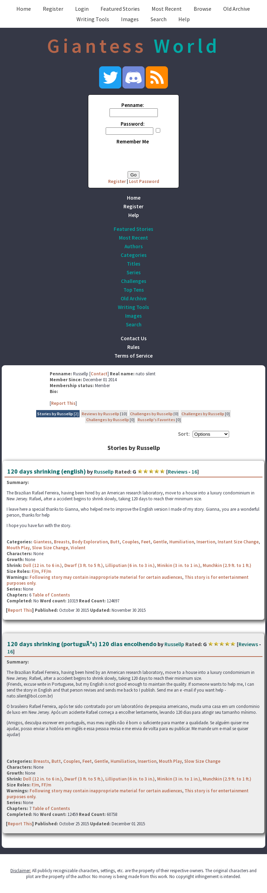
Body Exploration (90, 542)
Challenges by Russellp (151, 413)
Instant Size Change (238, 542)
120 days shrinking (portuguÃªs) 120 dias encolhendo (81, 644)
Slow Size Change (50, 548)
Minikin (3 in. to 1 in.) (178, 565)
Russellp (104, 471)
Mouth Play (18, 548)
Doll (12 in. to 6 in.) (42, 565)
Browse (202, 8)
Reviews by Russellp (100, 413)
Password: (133, 123)
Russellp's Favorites (156, 419)
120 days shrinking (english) (46, 471)
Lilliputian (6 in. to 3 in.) (130, 565)
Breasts (62, 542)
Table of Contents (51, 595)
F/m (35, 571)
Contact (99, 374)
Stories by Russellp (55, 413)
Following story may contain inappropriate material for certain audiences (106, 577)
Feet (146, 542)
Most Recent (167, 8)
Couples (130, 542)
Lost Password (144, 181)
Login (82, 8)
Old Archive (236, 8)
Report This (63, 403)
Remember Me (132, 141)
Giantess (42, 542)
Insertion (205, 542)
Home (23, 8)
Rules (133, 347)
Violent (78, 548)
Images (130, 19)
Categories (134, 255)
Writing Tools (92, 19)
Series (134, 272)
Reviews (177, 471)
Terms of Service (133, 355)
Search (159, 19)
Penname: (132, 105)
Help (184, 19)
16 (194, 471)
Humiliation (181, 542)
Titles (133, 263)
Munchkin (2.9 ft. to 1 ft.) (227, 565)
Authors (133, 246)
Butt (115, 542)
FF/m (46, 571)
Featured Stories (120, 8)
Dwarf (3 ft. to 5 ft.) (83, 565)
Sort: (184, 434)
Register (53, 8)
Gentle (160, 542)
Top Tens (133, 289)
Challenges (133, 281)
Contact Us (134, 338)
